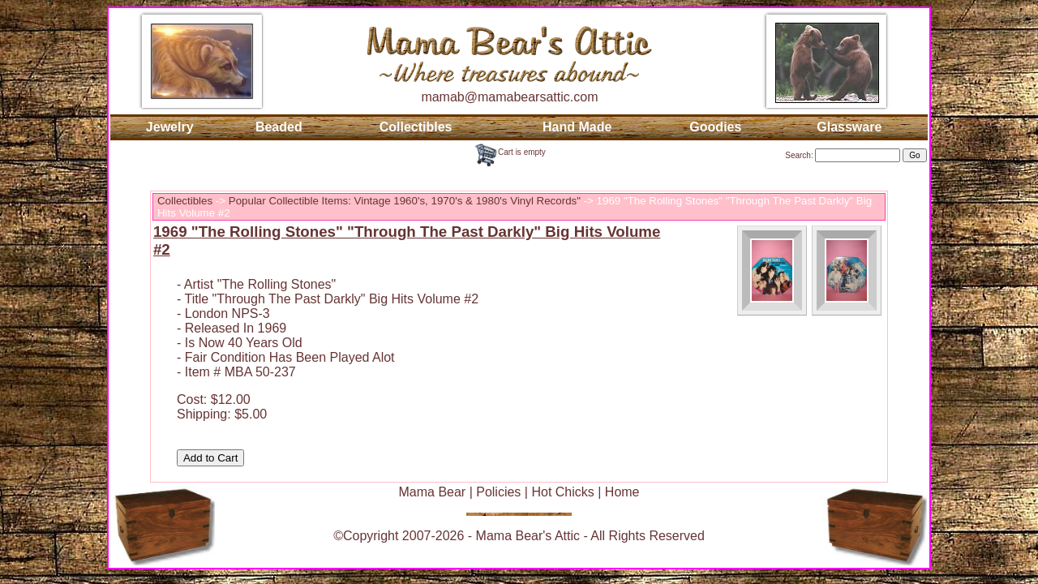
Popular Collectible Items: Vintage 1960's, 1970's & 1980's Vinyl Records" (405, 201)
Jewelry (170, 127)
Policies (498, 492)
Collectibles (416, 127)
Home (622, 492)
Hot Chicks (562, 492)
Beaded (278, 127)
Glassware (849, 127)
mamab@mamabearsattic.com (509, 97)
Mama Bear (431, 492)
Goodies (715, 127)
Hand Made (577, 127)
